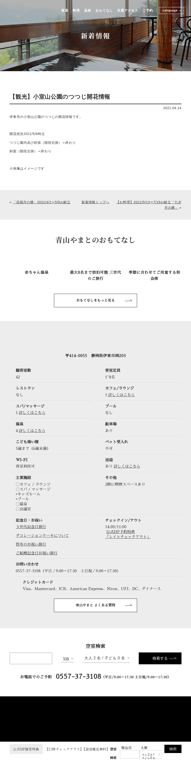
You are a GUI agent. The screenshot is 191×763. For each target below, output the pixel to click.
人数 (144, 747)
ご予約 (148, 11)
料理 (75, 11)
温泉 (87, 11)
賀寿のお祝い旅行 (31, 544)
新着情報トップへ (95, 202)
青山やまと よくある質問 (95, 605)
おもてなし (104, 11)
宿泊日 (126, 747)
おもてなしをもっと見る (95, 300)
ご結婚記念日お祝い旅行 (36, 553)
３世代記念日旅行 (31, 527)
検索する (160, 658)
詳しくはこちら (121, 395)
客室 (64, 11)
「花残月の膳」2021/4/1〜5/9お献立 (41, 202)
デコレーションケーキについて (42, 536)
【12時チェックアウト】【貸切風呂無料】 (60, 749)
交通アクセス (127, 11)
